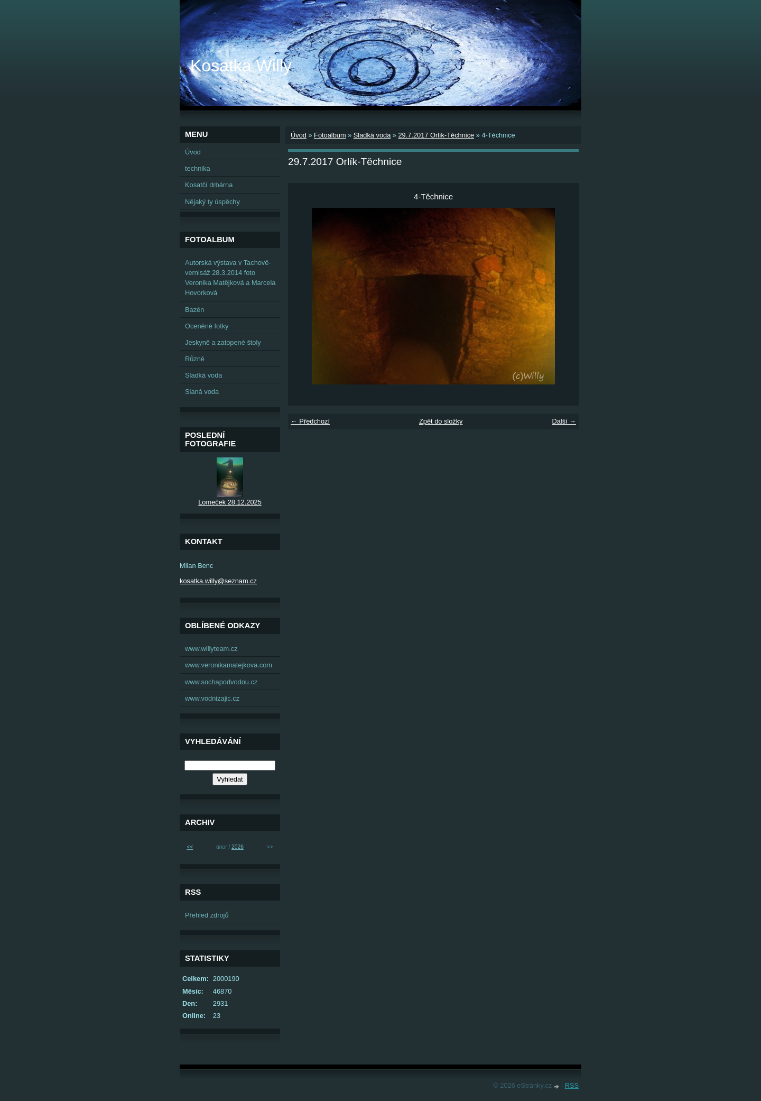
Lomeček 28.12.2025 (230, 502)
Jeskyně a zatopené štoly (223, 342)
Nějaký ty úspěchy (212, 202)
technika (197, 168)
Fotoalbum (330, 135)
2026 (237, 847)
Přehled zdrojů (207, 915)
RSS (572, 1085)
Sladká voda (372, 135)
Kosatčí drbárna (209, 185)
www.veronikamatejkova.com (228, 665)
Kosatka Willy (241, 65)
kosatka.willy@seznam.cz (218, 581)
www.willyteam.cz (211, 649)
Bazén (194, 310)
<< (190, 847)
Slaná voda (202, 392)
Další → (564, 421)
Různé (195, 359)
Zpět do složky (441, 421)
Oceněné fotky (207, 326)
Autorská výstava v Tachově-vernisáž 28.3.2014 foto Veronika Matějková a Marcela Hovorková (230, 278)
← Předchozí (310, 421)
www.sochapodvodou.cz (221, 682)
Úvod (299, 135)
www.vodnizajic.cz (212, 698)
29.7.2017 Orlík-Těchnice (436, 135)
